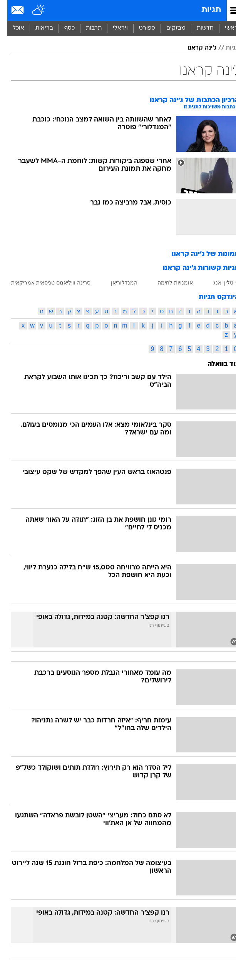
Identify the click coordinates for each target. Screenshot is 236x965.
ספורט (140, 28)
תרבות (86, 28)
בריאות (37, 28)
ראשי (224, 28)
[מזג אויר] (31, 10)
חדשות (197, 28)
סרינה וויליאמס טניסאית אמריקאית (43, 283)
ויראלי (113, 28)
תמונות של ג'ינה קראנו (198, 254)
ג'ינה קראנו (194, 48)
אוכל (11, 28)
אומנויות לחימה (168, 283)
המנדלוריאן (117, 283)
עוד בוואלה (216, 364)
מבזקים (168, 28)
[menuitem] (198, 28)
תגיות (204, 10)
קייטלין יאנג (219, 283)
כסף (62, 28)
